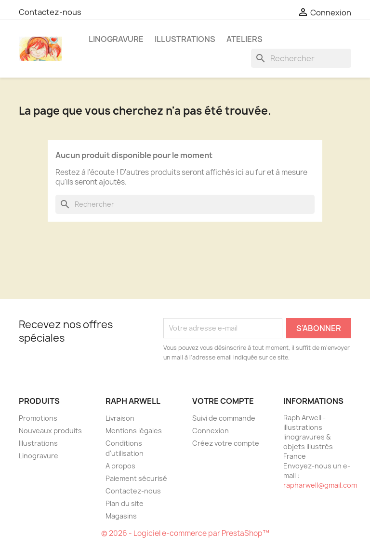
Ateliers (244, 39)
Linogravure (116, 39)
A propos (120, 465)
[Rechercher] (301, 58)
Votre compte (223, 401)
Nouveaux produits (50, 430)
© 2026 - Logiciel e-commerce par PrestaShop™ (185, 533)
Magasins (121, 515)
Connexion (210, 430)
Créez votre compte (225, 443)
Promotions (38, 418)
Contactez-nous (50, 12)
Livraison (120, 418)
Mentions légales (134, 430)
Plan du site (125, 503)
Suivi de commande (223, 418)
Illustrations (185, 39)
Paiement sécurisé (136, 478)
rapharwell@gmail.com (320, 485)
